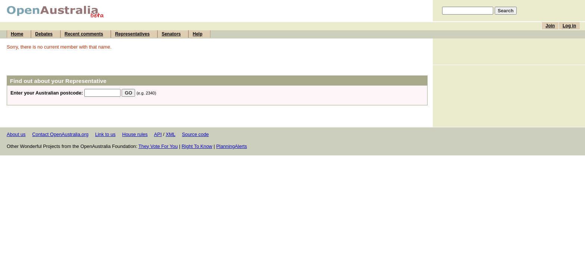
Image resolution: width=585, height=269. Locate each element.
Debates (44, 34)
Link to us (105, 134)
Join (550, 25)
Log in (569, 25)
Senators (171, 34)
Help (197, 34)
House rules (134, 134)
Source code (195, 134)
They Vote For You (158, 146)
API (158, 134)
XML (170, 134)
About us (16, 134)
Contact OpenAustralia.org (60, 134)
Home (17, 34)
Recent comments (84, 34)
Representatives (132, 34)
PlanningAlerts (231, 146)
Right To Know (197, 146)
